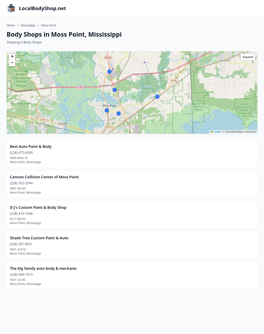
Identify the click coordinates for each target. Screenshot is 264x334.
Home (11, 25)
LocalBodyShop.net (42, 8)
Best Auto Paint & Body (31, 146)
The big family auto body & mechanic (43, 268)
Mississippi (28, 25)
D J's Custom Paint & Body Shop (38, 207)
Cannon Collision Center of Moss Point (44, 176)
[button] (107, 110)
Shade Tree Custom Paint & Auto (39, 237)
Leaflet (215, 131)
